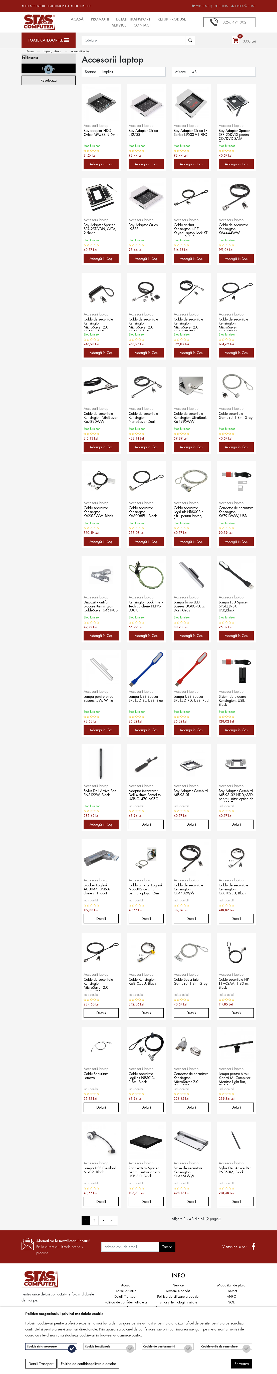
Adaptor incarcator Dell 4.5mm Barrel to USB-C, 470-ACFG (145, 795)
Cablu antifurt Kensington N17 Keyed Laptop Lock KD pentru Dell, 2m (190, 229)
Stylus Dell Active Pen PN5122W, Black (99, 795)
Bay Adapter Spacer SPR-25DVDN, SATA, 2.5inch (101, 229)
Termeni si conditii (178, 1290)
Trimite (167, 1246)
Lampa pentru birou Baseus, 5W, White (100, 699)
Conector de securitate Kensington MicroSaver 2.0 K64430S (187, 1078)
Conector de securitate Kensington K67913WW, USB (235, 512)
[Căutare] (190, 40)
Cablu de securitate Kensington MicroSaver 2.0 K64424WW (145, 324)
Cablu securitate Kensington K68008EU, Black (145, 512)
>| (112, 1220)
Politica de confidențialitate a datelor (88, 1365)
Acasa (30, 51)
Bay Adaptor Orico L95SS (145, 227)
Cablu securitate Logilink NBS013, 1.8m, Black (144, 1078)
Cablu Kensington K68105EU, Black (144, 982)
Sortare (90, 71)
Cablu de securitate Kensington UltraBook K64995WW (190, 418)
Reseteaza (49, 235)
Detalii (146, 824)
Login (221, 6)
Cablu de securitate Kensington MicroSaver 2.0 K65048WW (190, 324)
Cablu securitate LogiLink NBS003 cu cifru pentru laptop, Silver (189, 512)
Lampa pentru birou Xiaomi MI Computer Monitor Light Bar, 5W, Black (235, 1078)
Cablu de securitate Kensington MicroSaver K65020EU (235, 324)
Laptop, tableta (52, 51)
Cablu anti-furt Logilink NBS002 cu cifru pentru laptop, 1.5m (146, 890)
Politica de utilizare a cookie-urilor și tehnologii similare (178, 1299)
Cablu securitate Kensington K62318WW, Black (100, 512)
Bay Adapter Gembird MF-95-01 (191, 793)
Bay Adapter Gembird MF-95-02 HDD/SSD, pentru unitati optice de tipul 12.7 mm (235, 795)
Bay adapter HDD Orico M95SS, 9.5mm (99, 135)
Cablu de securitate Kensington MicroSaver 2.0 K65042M (100, 984)
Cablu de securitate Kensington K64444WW (235, 229)
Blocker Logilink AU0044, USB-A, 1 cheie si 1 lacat (101, 890)
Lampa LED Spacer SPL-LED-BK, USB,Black (235, 607)
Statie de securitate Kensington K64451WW (190, 1173)
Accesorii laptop (80, 51)
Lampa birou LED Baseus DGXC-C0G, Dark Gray (188, 607)
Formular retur (126, 1290)
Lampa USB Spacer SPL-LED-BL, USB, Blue (145, 701)
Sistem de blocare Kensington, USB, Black (234, 701)
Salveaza (241, 1365)
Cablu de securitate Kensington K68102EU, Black (235, 890)
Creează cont (243, 6)
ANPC (231, 1296)
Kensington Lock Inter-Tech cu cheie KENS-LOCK (145, 607)
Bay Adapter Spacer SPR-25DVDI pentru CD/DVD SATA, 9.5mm (236, 135)
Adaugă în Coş (101, 164)
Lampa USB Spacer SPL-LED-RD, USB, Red (190, 701)
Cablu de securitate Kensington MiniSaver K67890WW (100, 418)
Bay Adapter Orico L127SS (145, 133)
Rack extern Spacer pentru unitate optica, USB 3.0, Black (145, 1173)
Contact (142, 25)
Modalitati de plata (231, 1285)
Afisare (180, 71)
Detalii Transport (133, 19)
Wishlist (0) (202, 6)
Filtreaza (48, 223)
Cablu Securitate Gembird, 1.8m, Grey (188, 984)
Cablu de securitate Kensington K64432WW (190, 890)
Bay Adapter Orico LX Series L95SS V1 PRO (190, 135)
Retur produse (172, 19)
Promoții (100, 19)
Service (119, 25)
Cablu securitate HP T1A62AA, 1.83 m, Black (236, 984)
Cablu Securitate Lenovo (98, 1076)
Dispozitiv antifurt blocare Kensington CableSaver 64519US (100, 607)
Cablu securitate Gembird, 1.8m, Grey (233, 418)
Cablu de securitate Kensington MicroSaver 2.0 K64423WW (100, 324)
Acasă (77, 19)
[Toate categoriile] (49, 40)
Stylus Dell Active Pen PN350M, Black (234, 1173)
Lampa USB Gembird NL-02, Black (98, 1173)
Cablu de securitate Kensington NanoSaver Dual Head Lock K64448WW (145, 418)
